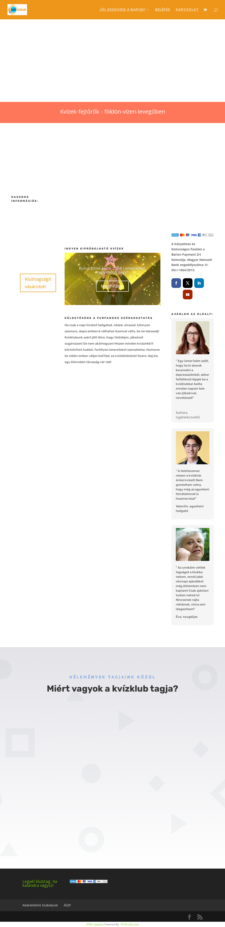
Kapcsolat (187, 10)
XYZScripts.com (130, 924)
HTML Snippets (95, 924)
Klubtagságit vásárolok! (38, 282)
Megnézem (112, 286)
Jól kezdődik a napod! (122, 10)
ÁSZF (67, 905)
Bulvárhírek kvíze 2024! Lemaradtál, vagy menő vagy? (112, 270)
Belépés (162, 10)
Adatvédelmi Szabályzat (40, 905)
